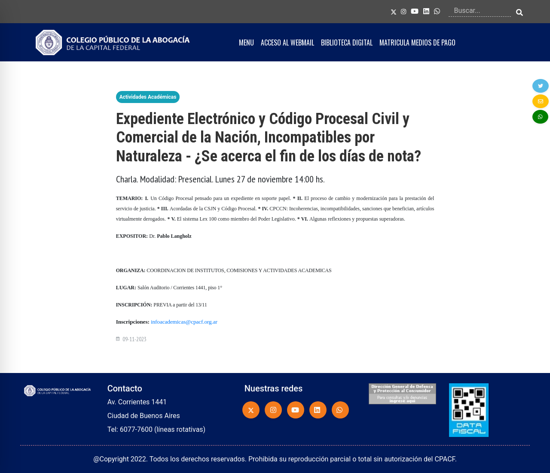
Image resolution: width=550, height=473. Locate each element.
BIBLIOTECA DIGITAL (347, 42)
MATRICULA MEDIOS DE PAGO (417, 42)
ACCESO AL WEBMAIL (287, 42)
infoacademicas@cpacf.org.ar (184, 321)
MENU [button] (246, 42)
